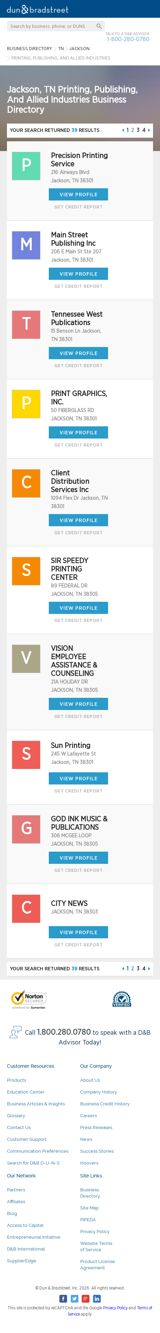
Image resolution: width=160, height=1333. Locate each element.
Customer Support (27, 1139)
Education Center (26, 1092)
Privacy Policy (94, 1231)
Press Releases (96, 1127)
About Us (90, 1080)
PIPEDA (88, 1219)
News (86, 1139)
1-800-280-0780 (128, 39)
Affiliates (16, 1201)
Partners (16, 1189)
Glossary (16, 1115)
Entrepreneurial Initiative (33, 1237)
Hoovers (89, 1163)
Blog (12, 1213)
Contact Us (19, 1127)
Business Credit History (105, 1103)
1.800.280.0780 (64, 1032)
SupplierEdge (21, 1260)
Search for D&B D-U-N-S (33, 1163)
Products (16, 1080)
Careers (88, 1115)
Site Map (89, 1207)
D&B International (26, 1249)
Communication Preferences (37, 1151)
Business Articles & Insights (36, 1103)
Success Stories (97, 1151)
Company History (98, 1092)
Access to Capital (25, 1225)
